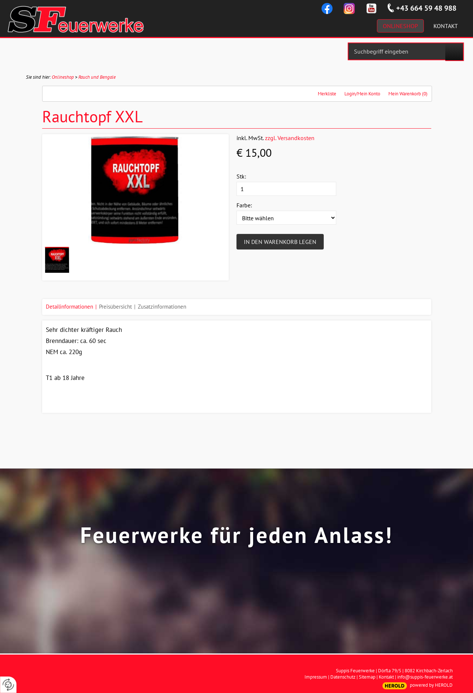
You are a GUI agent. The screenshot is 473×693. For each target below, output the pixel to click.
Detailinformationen (69, 306)
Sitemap (367, 677)
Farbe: (244, 205)
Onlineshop (63, 77)
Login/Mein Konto (362, 94)
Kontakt (386, 677)
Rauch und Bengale (97, 77)
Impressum (315, 677)
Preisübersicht (115, 306)
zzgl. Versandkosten (289, 138)
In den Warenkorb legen (280, 241)
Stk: (241, 176)
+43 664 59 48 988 (426, 8)
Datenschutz (342, 677)
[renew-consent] (8, 684)
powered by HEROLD (431, 685)
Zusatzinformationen (162, 306)
